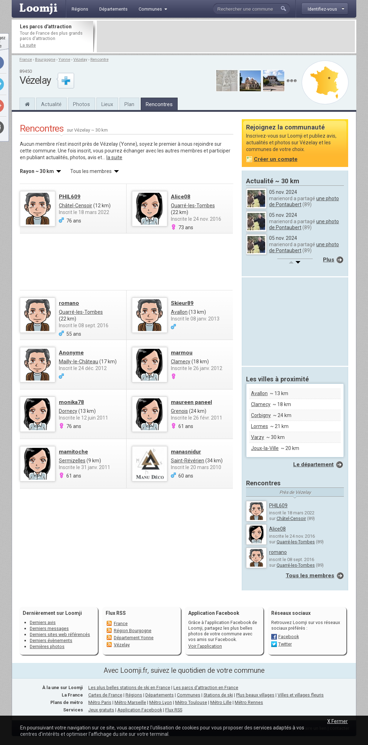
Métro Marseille (130, 702)
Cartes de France (105, 695)
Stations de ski (218, 695)
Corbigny (261, 415)
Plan (129, 104)
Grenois (179, 411)
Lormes (259, 426)
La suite (28, 45)
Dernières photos (47, 646)
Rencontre (99, 59)
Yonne (64, 59)
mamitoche (73, 452)
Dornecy (68, 411)
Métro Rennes (249, 702)
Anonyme (71, 353)
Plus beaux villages (255, 695)
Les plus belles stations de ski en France (129, 687)
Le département (313, 464)
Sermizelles (72, 460)
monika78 (71, 402)
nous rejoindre (197, 144)
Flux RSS (116, 613)
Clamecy (180, 361)
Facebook (288, 636)
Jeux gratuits (101, 709)
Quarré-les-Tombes (193, 205)
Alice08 (180, 197)
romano (69, 303)
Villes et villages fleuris (301, 695)
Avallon (179, 312)
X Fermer (337, 721)
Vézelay (80, 59)
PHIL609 (69, 197)
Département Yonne (134, 637)
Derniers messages (49, 628)
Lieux (107, 104)
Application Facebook (139, 709)
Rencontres (159, 104)
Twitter (285, 644)
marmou (182, 353)
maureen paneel (191, 402)
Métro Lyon (160, 702)
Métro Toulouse (191, 702)
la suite (114, 157)
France (25, 59)
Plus (328, 259)
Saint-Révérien (187, 460)
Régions (134, 695)
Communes (188, 695)
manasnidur (186, 452)
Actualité (51, 104)
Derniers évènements (51, 640)
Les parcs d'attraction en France (205, 687)
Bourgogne (45, 59)
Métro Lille (221, 702)
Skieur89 (182, 303)
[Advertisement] (226, 36)
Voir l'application (205, 646)
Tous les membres (310, 575)
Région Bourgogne (132, 630)
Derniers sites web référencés (60, 634)
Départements (159, 695)
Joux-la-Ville (265, 448)
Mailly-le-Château (78, 361)
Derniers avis (43, 622)
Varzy (257, 437)
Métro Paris (99, 702)
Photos (81, 104)
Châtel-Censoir (75, 205)
